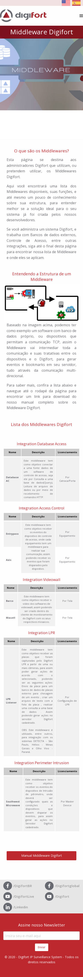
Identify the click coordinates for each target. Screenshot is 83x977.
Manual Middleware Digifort (41, 855)
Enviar (41, 947)
